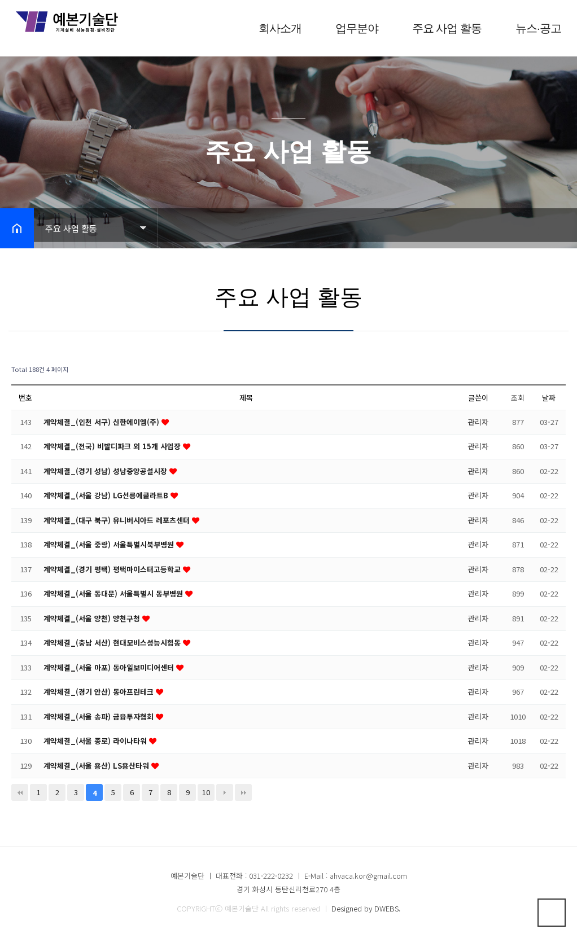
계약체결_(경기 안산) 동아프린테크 (99, 691)
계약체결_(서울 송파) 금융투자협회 (99, 716)
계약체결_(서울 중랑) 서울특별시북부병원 (109, 544)
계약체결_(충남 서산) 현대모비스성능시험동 (113, 642)
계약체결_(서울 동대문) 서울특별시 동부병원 (114, 593)
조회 (517, 397)
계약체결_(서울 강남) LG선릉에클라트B (107, 495)
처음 (19, 792)
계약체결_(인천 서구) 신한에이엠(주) (102, 422)
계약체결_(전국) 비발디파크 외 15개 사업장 (113, 446)
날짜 (549, 397)
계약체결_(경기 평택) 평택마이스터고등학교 (113, 569)
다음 (224, 792)
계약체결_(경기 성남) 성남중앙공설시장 (106, 471)
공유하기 (551, 226)
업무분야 (350, 28)
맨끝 (243, 792)
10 (206, 792)
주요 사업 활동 (440, 28)
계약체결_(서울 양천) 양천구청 (92, 618)
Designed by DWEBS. (365, 908)
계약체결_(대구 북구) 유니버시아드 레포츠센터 (117, 520)
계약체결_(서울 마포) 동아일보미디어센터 (109, 667)
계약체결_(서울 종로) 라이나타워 (96, 740)
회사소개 (273, 28)
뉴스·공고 (531, 28)
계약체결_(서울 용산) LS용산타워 (97, 765)
